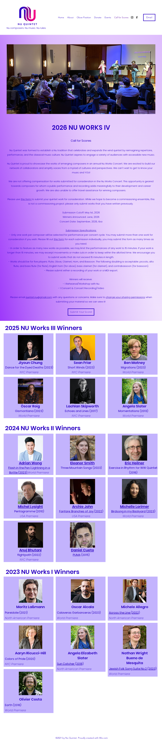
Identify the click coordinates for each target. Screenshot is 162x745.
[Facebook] (136, 17)
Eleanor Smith (82, 463)
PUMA (77, 555)
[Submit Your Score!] (81, 312)
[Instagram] (132, 17)
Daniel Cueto (82, 550)
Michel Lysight (30, 506)
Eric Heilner (134, 463)
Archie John (82, 506)
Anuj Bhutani (30, 550)
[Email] (149, 17)
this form (26, 199)
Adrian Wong (30, 463)
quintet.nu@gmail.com (39, 297)
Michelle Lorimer (134, 506)
